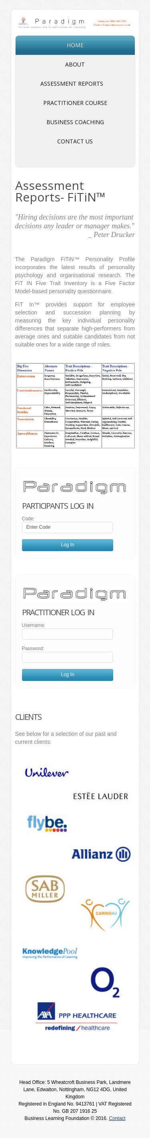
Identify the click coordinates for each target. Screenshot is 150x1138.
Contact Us (75, 141)
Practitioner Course (75, 103)
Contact (117, 1118)
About (75, 64)
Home (75, 45)
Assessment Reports (75, 84)
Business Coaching (75, 122)
